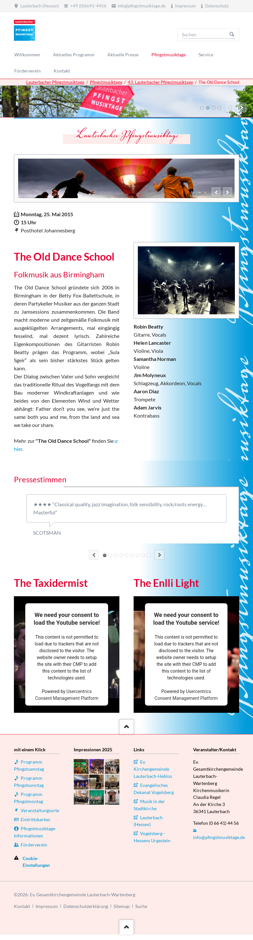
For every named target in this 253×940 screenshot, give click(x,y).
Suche (141, 906)
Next (159, 555)
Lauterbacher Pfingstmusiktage (55, 82)
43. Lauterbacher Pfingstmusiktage (160, 82)
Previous (94, 555)
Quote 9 (115, 555)
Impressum (47, 906)
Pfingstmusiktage (106, 82)
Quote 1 (143, 555)
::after (125, 725)
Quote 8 (110, 555)
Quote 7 (104, 555)
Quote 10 (121, 555)
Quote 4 (132, 555)
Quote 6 (148, 555)
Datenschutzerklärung (85, 906)
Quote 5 (126, 555)
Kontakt (22, 906)
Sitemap (122, 906)
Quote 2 (137, 555)
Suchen (232, 34)
